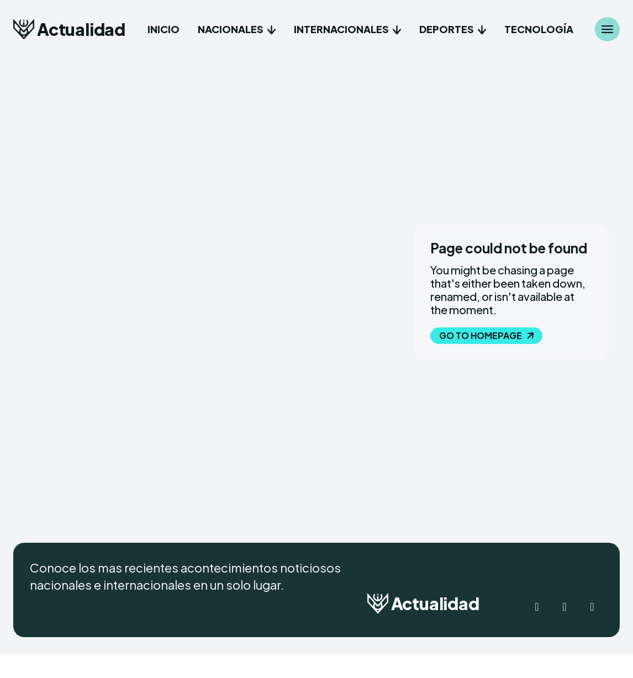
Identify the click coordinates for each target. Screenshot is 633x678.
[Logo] (69, 29)
